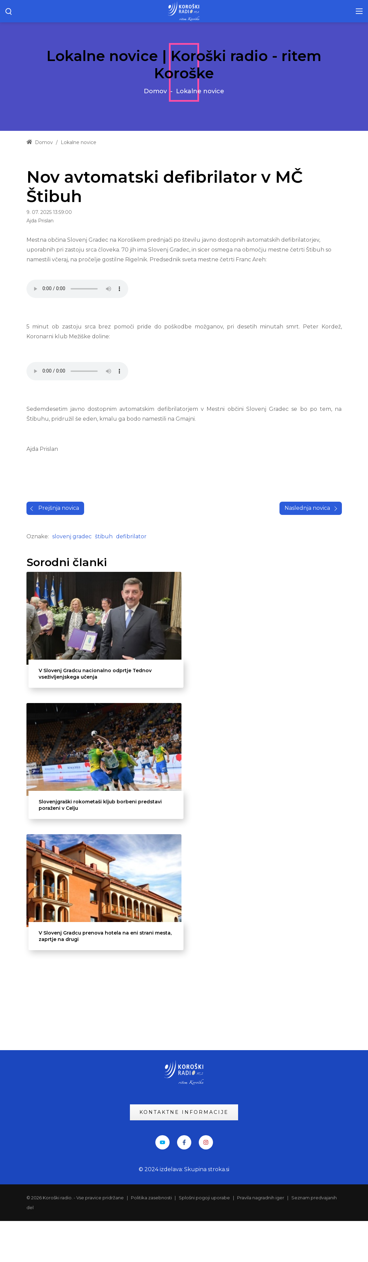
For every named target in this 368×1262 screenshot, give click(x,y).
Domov (155, 91)
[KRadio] (184, 11)
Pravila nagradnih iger (260, 1239)
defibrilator (131, 679)
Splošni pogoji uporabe (204, 1239)
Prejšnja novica (58, 650)
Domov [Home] (39, 142)
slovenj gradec (72, 679)
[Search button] (9, 11)
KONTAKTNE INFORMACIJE (184, 1153)
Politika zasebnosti (152, 1239)
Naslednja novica (307, 650)
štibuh (104, 679)
